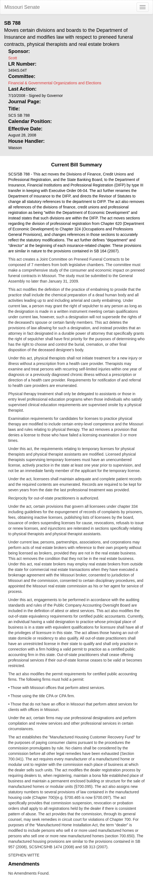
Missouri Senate (22, 7)
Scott (12, 58)
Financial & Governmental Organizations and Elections (54, 83)
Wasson (15, 148)
